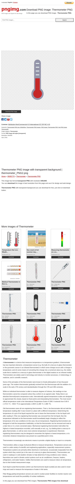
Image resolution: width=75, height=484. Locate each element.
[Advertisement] (37, 37)
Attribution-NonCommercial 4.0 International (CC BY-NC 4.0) (29, 124)
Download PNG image (11, 111)
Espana (15, 2)
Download (11, 257)
